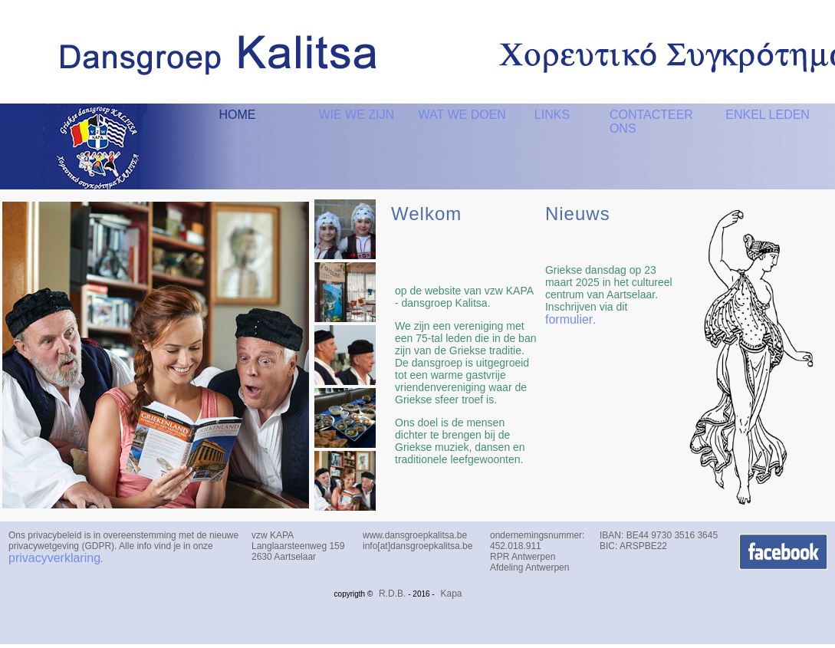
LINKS (552, 114)
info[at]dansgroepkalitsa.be (417, 546)
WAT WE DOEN (461, 114)
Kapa (451, 593)
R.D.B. (392, 593)
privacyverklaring (54, 557)
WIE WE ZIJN (356, 114)
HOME (237, 114)
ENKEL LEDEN (767, 114)
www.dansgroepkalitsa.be (415, 535)
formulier (569, 319)
